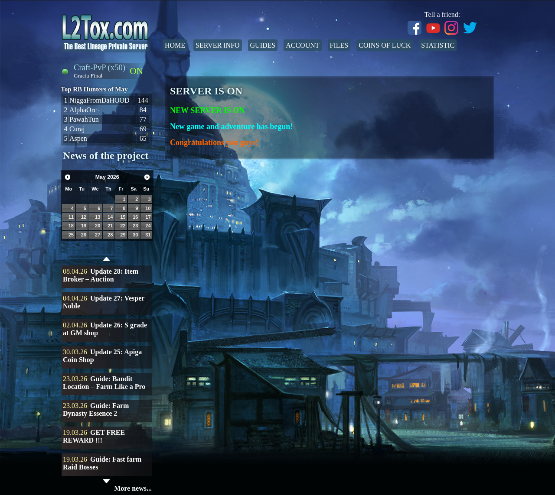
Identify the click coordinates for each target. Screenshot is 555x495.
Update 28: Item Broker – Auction (100, 275)
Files (339, 45)
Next (147, 177)
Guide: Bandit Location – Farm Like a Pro (104, 382)
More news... (133, 488)
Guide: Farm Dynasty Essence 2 (96, 409)
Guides (263, 45)
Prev (67, 177)
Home (175, 45)
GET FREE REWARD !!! (94, 436)
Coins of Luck (385, 45)
